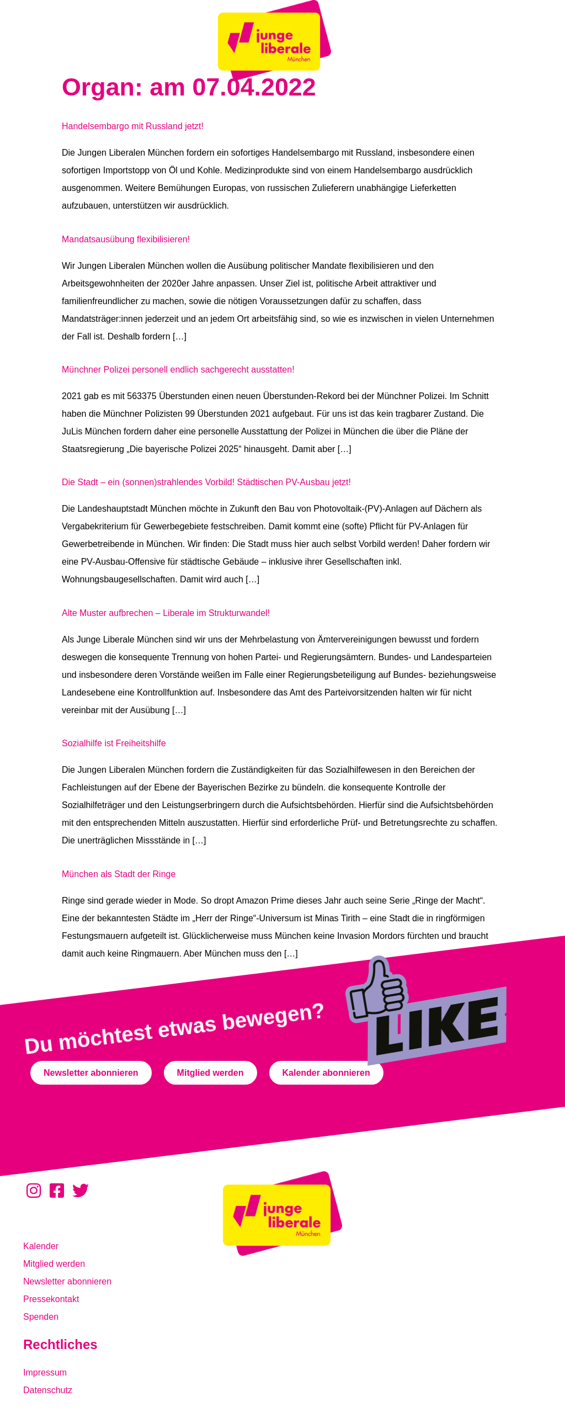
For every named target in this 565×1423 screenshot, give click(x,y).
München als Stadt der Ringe (118, 874)
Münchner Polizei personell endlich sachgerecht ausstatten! (178, 369)
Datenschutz (47, 1390)
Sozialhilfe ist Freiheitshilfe (114, 743)
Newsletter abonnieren (67, 1281)
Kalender (40, 1246)
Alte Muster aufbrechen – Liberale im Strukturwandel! (166, 613)
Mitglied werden (54, 1263)
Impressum (45, 1372)
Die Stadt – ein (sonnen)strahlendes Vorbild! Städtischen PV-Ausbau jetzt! (206, 482)
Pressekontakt (51, 1299)
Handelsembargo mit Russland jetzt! (133, 126)
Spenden (40, 1316)
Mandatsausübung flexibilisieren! (126, 239)
